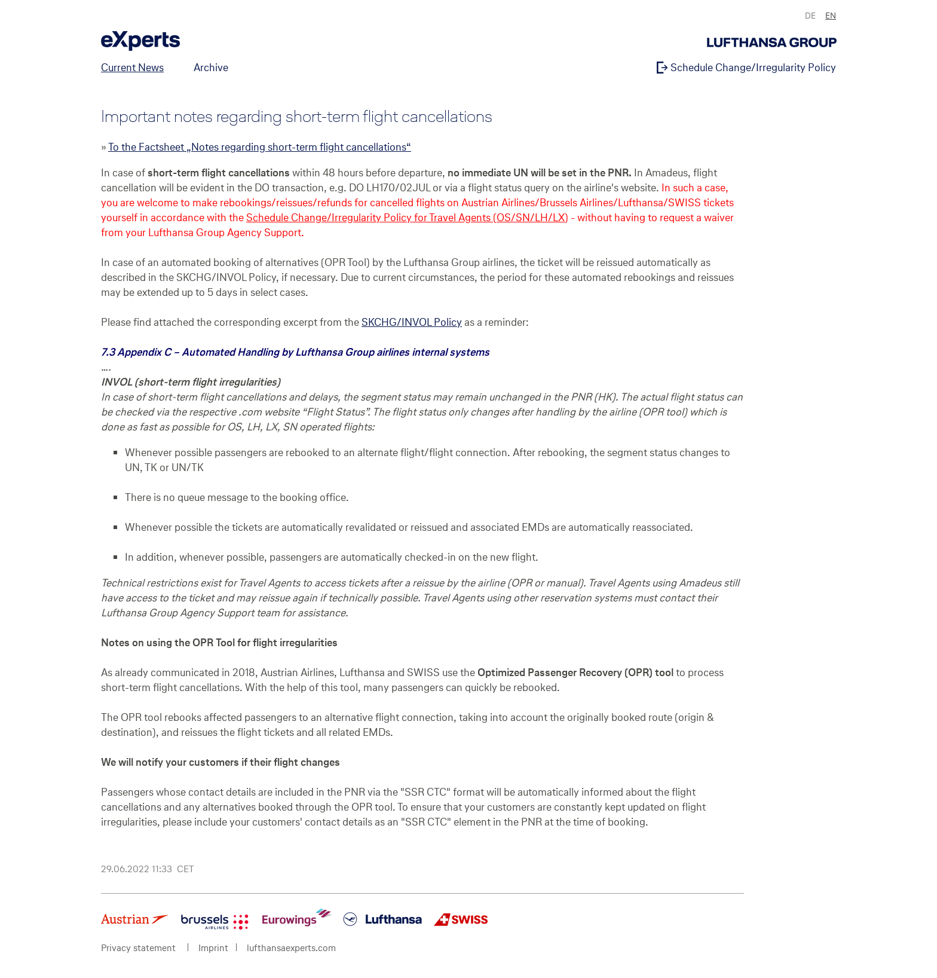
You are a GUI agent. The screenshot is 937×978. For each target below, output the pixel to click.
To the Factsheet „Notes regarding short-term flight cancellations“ (259, 146)
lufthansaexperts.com (291, 948)
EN (830, 16)
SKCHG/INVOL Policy (412, 321)
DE (810, 16)
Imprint (213, 948)
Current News (132, 67)
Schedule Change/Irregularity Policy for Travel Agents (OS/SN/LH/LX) (407, 217)
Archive (211, 67)
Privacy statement (138, 948)
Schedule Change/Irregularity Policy (752, 67)
